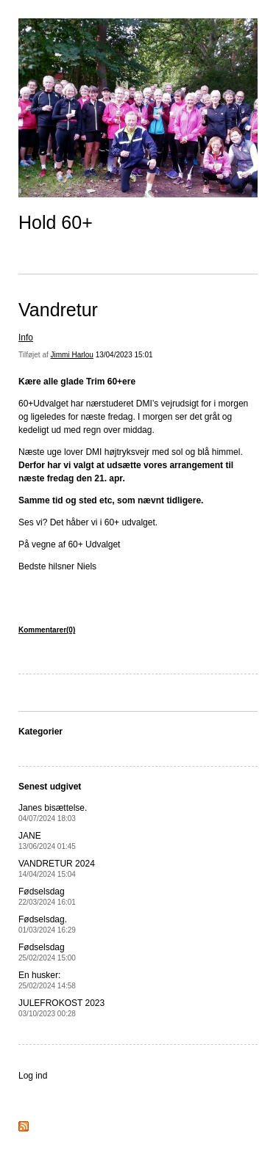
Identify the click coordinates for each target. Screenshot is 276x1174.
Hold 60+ (55, 222)
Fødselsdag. (47, 924)
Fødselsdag (47, 896)
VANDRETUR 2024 (56, 868)
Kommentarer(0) (46, 630)
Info (25, 337)
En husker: (47, 980)
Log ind (32, 1076)
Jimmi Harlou (72, 355)
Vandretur (58, 309)
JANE (47, 840)
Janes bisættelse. (52, 813)
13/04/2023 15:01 (124, 355)
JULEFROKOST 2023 (61, 1008)
